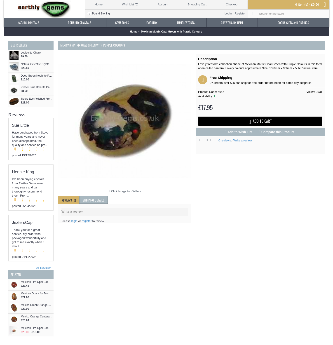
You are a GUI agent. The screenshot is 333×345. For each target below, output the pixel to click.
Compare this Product (277, 132)
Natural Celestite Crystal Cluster (36, 64)
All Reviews (43, 268)
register (86, 221)
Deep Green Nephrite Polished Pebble (36, 75)
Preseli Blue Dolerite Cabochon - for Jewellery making (36, 87)
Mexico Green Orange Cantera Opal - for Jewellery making (36, 305)
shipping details (93, 200)
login (74, 221)
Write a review (242, 140)
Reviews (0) (68, 200)
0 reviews (224, 140)
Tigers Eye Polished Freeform (36, 98)
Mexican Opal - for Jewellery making (36, 293)
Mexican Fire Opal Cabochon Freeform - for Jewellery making (36, 328)
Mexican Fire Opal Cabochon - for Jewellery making (36, 282)
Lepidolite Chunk (31, 52)
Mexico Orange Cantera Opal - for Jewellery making (36, 316)
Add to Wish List (239, 132)
